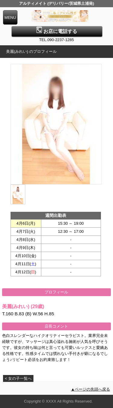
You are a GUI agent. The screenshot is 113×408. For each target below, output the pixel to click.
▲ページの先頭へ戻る (90, 389)
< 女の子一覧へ (18, 378)
